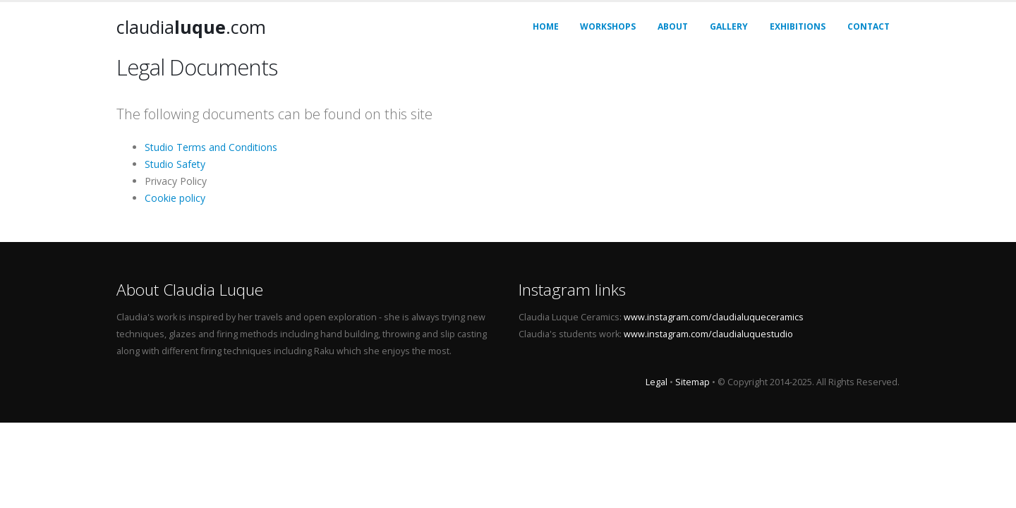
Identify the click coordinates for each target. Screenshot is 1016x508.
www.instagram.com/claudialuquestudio (708, 334)
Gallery (729, 26)
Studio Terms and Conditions (211, 147)
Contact (868, 26)
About (673, 26)
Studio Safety (175, 164)
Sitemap (692, 382)
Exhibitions (798, 26)
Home (546, 26)
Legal (656, 382)
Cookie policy (175, 198)
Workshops (608, 26)
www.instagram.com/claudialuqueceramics (714, 317)
